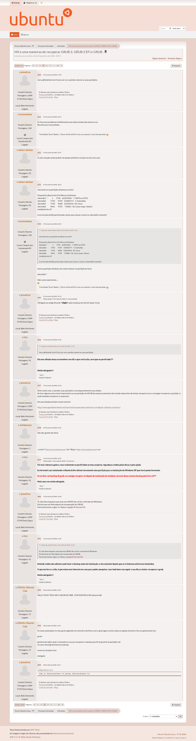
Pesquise (42, 95)
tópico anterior (159, 58)
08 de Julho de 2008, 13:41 (52, 625)
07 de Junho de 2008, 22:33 (52, 385)
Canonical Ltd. (68, 733)
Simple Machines (33, 737)
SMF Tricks (35, 730)
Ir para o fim (19, 66)
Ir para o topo (19, 705)
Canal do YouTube (46, 97)
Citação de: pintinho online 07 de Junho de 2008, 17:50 (57, 346)
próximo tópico (175, 58)
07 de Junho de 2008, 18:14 (52, 117)
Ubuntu (56, 733)
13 (57, 66)
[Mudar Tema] (41, 3)
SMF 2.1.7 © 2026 (17, 737)
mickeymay (26, 425)
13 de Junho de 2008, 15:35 (52, 538)
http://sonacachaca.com (55, 449)
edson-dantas (25, 149)
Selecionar (48, 670)
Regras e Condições (165, 738)
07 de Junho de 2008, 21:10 (52, 296)
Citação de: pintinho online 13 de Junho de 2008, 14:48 (57, 545)
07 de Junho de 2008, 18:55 (52, 224)
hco (26, 337)
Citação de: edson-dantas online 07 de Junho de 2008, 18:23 (59, 230)
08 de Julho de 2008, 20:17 (52, 665)
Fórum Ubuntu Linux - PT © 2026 (172, 734)
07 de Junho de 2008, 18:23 (52, 184)
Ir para (145, 716)
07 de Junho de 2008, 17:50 (52, 75)
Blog (56, 97)
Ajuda (154, 738)
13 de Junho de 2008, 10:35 (52, 458)
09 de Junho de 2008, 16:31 (52, 428)
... (53, 66)
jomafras (25, 72)
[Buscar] (170, 28)
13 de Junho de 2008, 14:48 (52, 496)
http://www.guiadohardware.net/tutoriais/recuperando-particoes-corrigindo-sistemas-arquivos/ (79, 407)
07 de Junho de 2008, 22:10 (52, 340)
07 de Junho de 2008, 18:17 (52, 152)
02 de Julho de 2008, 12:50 (52, 590)
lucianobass (26, 114)
